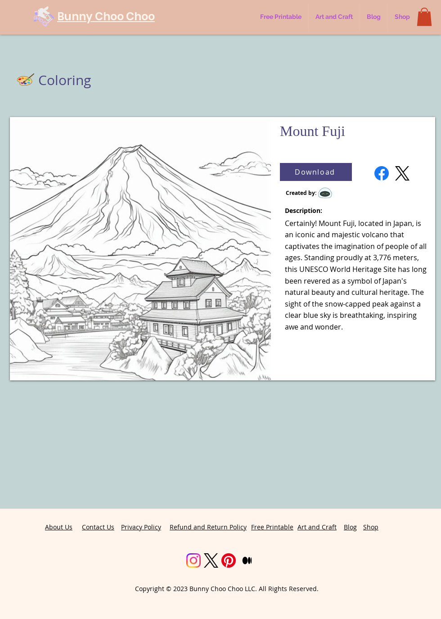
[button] (424, 17)
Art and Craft (317, 527)
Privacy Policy (141, 527)
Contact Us (98, 527)
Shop (370, 527)
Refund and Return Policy (208, 527)
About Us (58, 527)
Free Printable (272, 527)
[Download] (316, 172)
